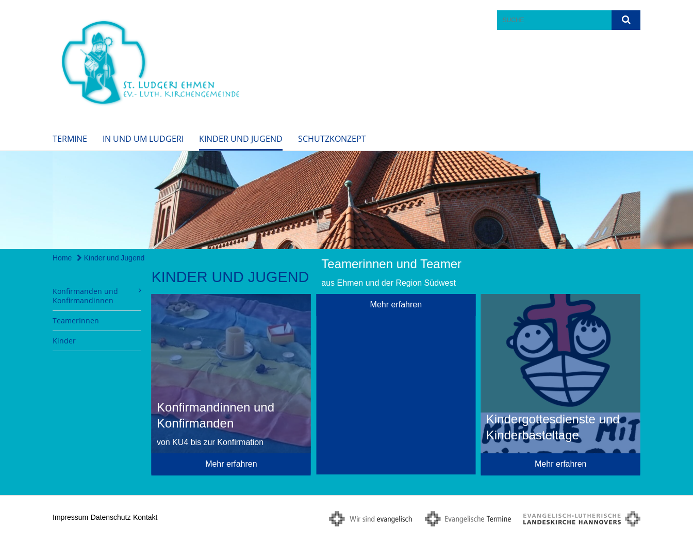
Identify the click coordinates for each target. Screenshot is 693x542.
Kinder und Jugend (241, 138)
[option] (346, 200)
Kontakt (145, 517)
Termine (70, 138)
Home (62, 258)
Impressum (70, 517)
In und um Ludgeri (143, 138)
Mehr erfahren (231, 463)
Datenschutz (111, 517)
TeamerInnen (76, 320)
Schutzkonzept (332, 138)
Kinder (64, 341)
